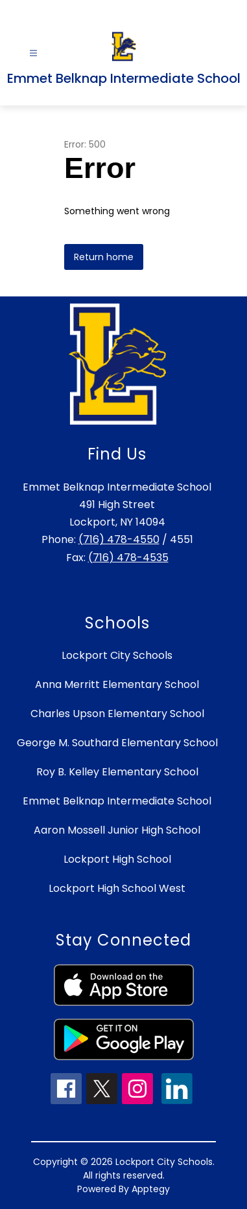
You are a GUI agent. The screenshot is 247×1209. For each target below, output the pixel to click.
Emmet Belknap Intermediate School (117, 800)
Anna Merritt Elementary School (117, 684)
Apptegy (151, 1188)
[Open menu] (33, 53)
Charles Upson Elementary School (117, 713)
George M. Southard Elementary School (117, 742)
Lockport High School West (117, 888)
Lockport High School (117, 859)
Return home (104, 256)
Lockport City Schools (117, 655)
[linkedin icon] (177, 1100)
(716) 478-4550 (118, 539)
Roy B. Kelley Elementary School (117, 771)
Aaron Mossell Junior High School (117, 830)
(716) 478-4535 (128, 557)
